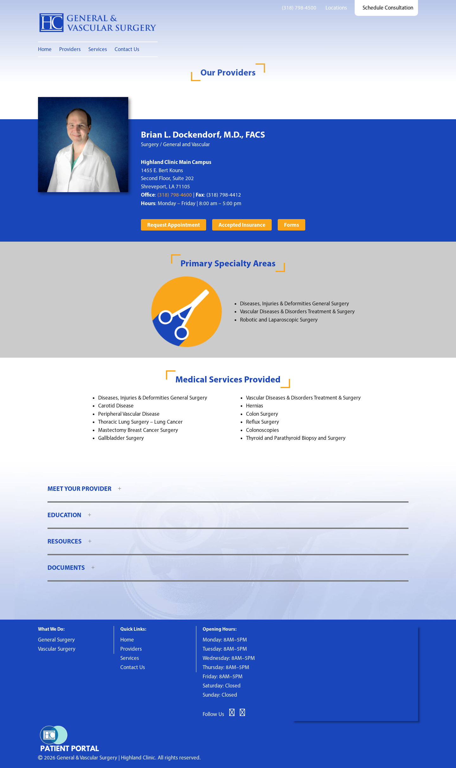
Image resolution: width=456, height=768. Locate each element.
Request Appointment (173, 224)
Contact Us (127, 49)
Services (97, 49)
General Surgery (56, 639)
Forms (291, 224)
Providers (70, 49)
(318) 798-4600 (174, 195)
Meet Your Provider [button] (79, 488)
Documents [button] (66, 567)
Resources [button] (65, 541)
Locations (336, 7)
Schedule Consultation (388, 7)
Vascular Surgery (56, 649)
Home (45, 49)
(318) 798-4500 (299, 7)
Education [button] (64, 515)
